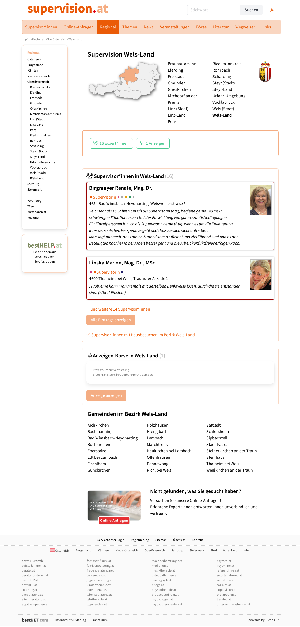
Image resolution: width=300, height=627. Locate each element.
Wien (30, 206)
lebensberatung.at (99, 594)
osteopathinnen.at (164, 575)
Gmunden (37, 103)
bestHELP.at (30, 580)
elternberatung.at (34, 599)
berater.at (28, 570)
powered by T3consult (263, 620)
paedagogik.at (161, 580)
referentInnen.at (228, 570)
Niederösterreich (38, 76)
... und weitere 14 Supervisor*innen (118, 309)
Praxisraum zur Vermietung (111, 370)
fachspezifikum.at (99, 561)
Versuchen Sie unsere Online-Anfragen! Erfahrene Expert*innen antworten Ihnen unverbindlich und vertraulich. (213, 502)
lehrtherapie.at (97, 599)
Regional (38, 39)
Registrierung (140, 540)
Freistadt (36, 98)
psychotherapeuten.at (167, 604)
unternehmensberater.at (233, 604)
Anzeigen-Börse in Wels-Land (125, 356)
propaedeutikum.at (165, 594)
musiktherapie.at (163, 570)
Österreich (34, 59)
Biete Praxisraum (104, 374)
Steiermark (34, 189)
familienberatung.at (100, 565)
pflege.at (158, 585)
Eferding (35, 92)
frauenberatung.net (100, 570)
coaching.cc (29, 590)
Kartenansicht (36, 212)
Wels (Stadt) (38, 173)
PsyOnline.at (225, 565)
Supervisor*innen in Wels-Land (129, 176)
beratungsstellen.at (35, 575)
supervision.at (226, 590)
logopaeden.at (97, 604)
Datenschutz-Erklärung (70, 620)
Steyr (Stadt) (38, 151)
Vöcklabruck (38, 167)
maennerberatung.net (167, 561)
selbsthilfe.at (225, 580)
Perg (33, 130)
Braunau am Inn (41, 87)
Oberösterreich (56, 39)
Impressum (100, 620)
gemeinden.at (96, 575)
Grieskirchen (38, 108)
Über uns (179, 540)
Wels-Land (75, 39)
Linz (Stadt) (37, 119)
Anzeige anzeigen (106, 395)
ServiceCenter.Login (110, 540)
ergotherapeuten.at (35, 604)
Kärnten (32, 70)
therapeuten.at (227, 594)
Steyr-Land (37, 157)
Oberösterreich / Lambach (136, 374)
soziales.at (224, 585)
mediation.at (160, 565)
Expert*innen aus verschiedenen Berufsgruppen (44, 254)
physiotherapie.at (164, 590)
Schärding (37, 146)
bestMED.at (29, 585)
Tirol (30, 195)
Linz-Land (37, 124)
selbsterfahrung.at (229, 575)
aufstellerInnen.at (34, 565)
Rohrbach (36, 141)
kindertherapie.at (99, 585)
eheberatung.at (32, 594)
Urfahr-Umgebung (42, 162)
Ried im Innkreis (41, 135)
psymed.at (224, 561)
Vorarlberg (34, 201)
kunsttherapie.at (98, 590)
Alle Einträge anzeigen (111, 320)
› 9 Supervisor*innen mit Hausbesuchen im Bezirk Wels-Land (140, 335)
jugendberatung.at (99, 580)
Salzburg (33, 184)
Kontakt (197, 540)
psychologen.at (162, 599)
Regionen (33, 217)
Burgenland (35, 65)
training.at (224, 599)
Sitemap (161, 540)
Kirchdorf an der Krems (45, 114)
